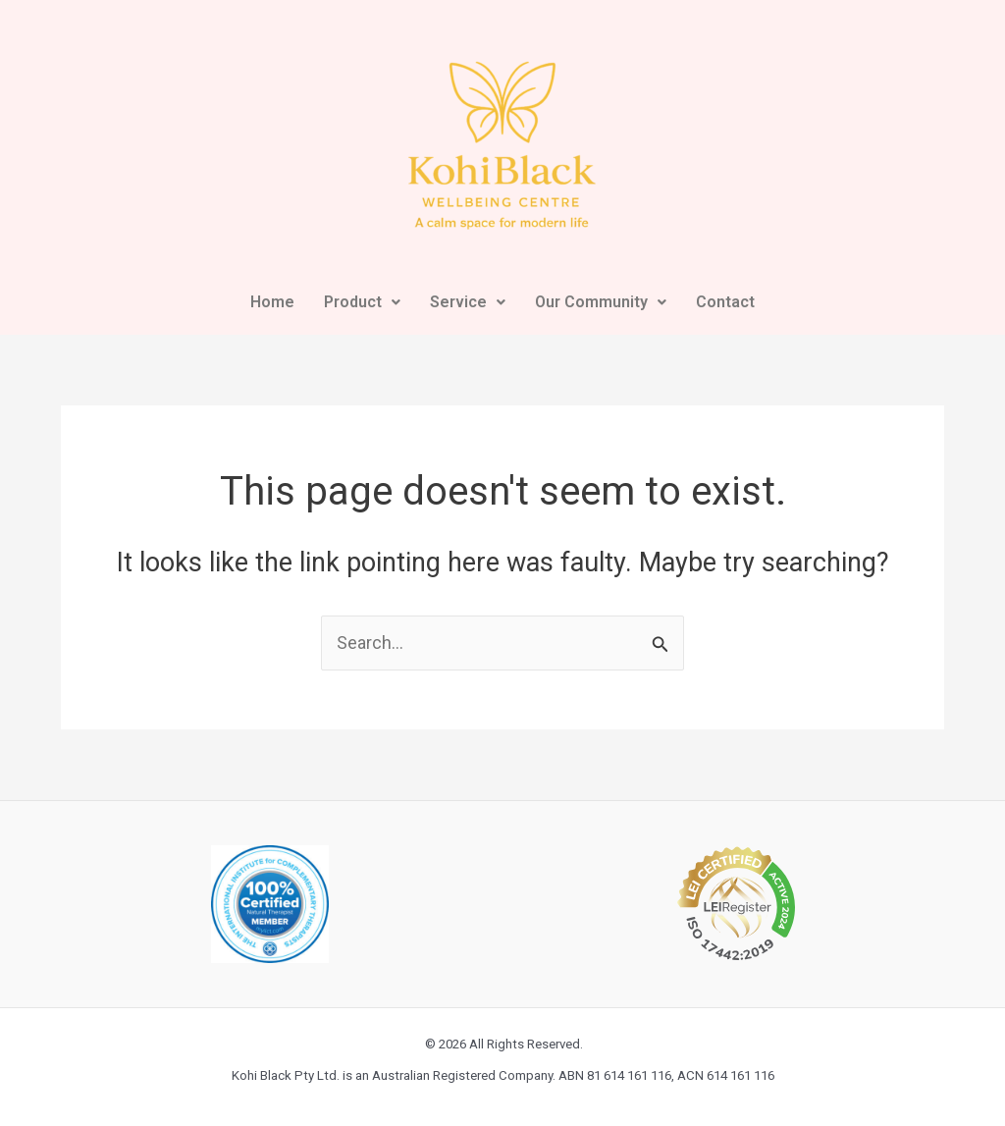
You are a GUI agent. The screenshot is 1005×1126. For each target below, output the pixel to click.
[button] (362, 302)
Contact (725, 302)
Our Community (600, 302)
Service (467, 302)
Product (362, 302)
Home (272, 302)
